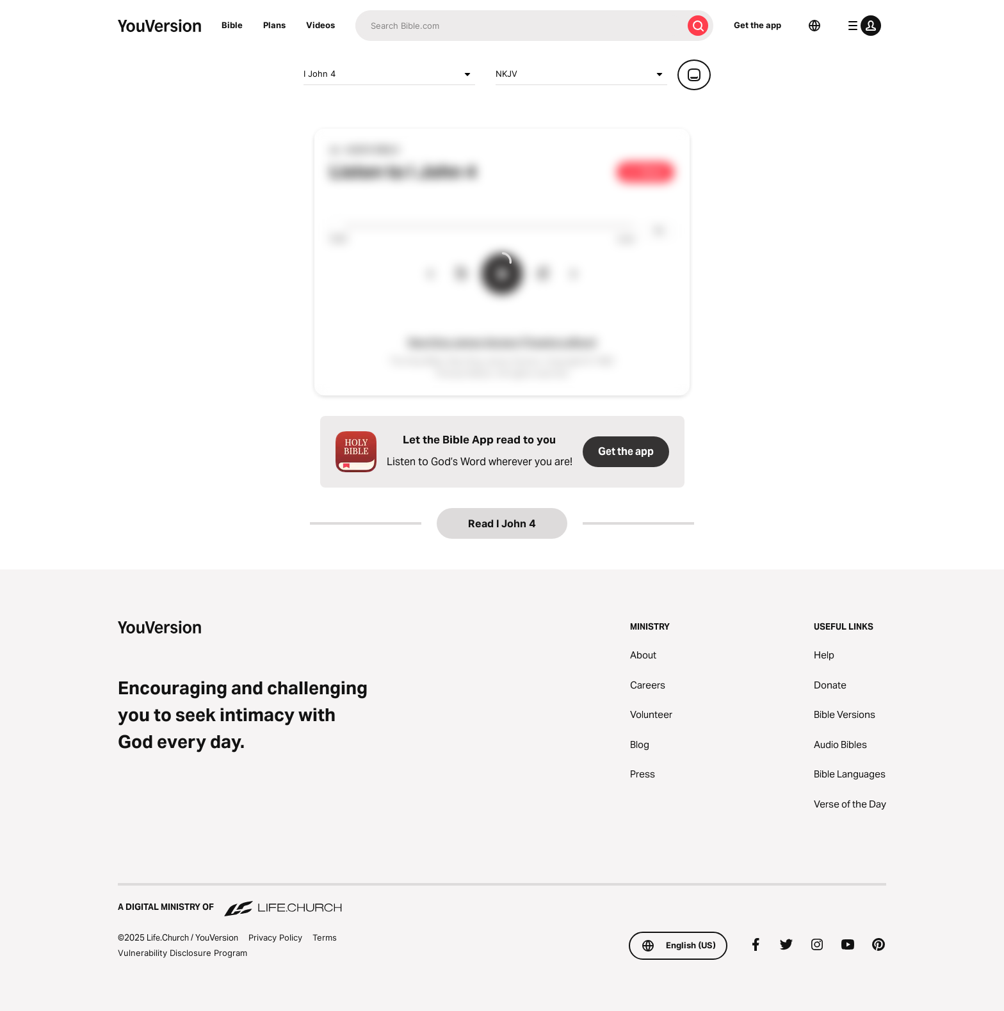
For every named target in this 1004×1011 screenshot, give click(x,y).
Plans (274, 25)
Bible (232, 25)
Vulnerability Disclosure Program (182, 953)
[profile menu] (862, 25)
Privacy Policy (275, 937)
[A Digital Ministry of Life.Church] (502, 901)
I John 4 (389, 74)
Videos (320, 25)
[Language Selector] (814, 25)
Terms (324, 937)
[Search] (519, 25)
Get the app (757, 25)
